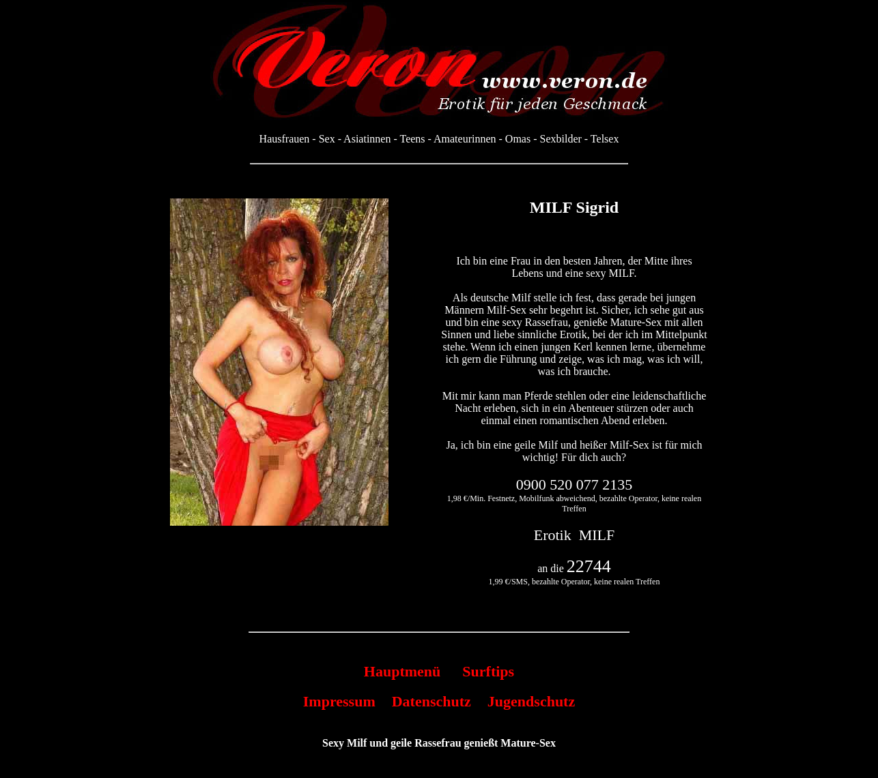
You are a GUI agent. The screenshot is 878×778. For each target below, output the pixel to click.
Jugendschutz (531, 701)
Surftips (488, 671)
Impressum (339, 701)
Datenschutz (431, 701)
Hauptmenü (402, 671)
